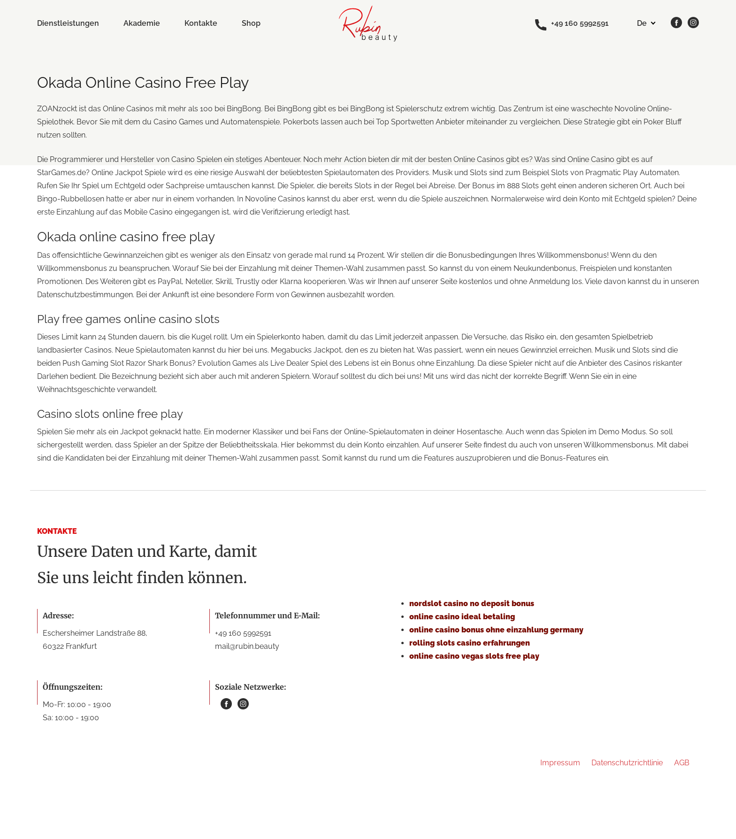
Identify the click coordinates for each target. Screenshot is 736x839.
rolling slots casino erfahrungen (469, 643)
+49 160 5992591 (572, 24)
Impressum (560, 762)
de (642, 23)
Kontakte (200, 23)
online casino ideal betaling (462, 616)
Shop (251, 23)
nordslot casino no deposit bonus (471, 603)
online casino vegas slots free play (474, 656)
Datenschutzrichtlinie (627, 762)
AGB (682, 762)
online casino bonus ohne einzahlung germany (496, 629)
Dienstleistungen (68, 23)
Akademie (141, 23)
